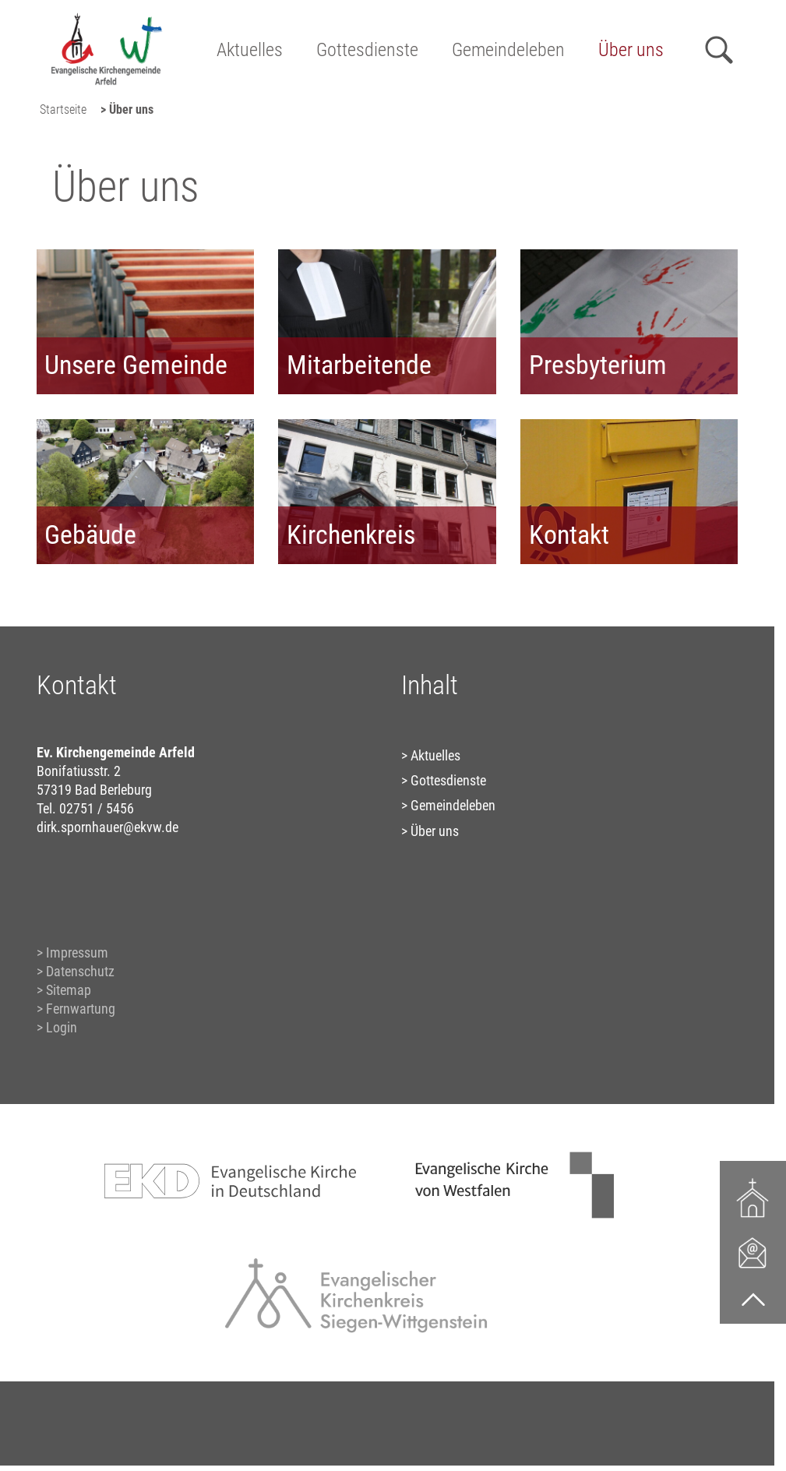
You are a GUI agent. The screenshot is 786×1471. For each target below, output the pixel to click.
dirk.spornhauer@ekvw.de (107, 827)
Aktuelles (250, 50)
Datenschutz (80, 971)
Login (61, 1027)
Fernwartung (80, 1008)
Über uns (631, 50)
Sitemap (68, 990)
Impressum (77, 952)
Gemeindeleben (508, 50)
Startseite (63, 109)
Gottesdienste (367, 50)
